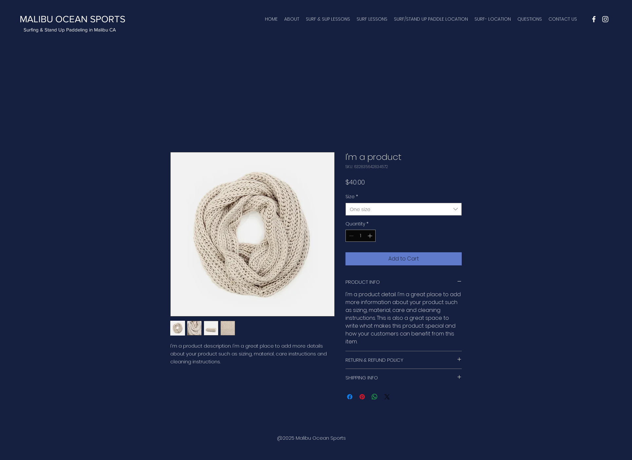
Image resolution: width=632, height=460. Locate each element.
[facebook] (594, 19)
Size (351, 197)
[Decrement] (350, 235)
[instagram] (605, 19)
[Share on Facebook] (350, 397)
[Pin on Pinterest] (362, 397)
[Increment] (370, 235)
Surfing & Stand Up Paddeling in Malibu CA (70, 29)
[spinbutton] (360, 235)
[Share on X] (387, 397)
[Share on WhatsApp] (375, 397)
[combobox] (403, 209)
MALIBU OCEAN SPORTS (72, 19)
